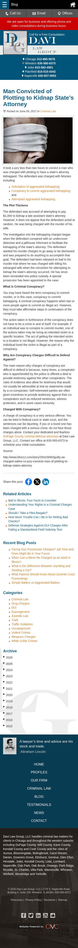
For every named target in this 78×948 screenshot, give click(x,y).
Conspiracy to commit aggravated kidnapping (40, 190)
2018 (7, 707)
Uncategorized (20, 628)
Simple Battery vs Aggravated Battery (35, 582)
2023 (7, 676)
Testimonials (39, 805)
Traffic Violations (22, 624)
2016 (7, 720)
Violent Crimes (20, 632)
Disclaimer (49, 899)
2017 (7, 713)
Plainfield (39, 71)
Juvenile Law (19, 616)
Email (38, 13)
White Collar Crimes (24, 641)
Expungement (20, 611)
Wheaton (39, 63)
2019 (7, 701)
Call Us (13, 13)
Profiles (39, 772)
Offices (65, 13)
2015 (7, 726)
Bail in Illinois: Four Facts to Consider (32, 500)
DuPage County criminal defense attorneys (30, 436)
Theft (14, 620)
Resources (17, 899)
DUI (13, 607)
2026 (7, 657)
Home (39, 764)
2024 (7, 670)
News (39, 813)
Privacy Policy (33, 899)
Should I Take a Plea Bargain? (27, 513)
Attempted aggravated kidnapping (33, 199)
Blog (38, 796)
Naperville (39, 75)
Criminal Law (48, 111)
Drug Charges (20, 603)
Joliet (39, 67)
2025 (7, 663)
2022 (7, 682)
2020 (7, 695)
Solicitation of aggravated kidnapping (35, 186)
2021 (7, 688)
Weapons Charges (23, 636)
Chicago (39, 59)
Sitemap (62, 899)
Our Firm (39, 780)
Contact (39, 821)
